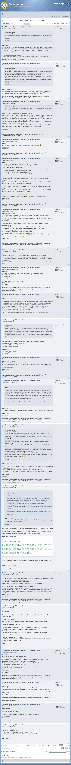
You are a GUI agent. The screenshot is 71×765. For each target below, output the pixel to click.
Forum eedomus (7, 14)
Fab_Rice (6, 28)
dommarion (6, 103)
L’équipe (50, 760)
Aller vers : (45, 751)
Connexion (66, 16)
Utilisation (14, 14)
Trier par (44, 745)
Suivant (67, 745)
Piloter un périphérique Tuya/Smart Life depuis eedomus (23, 20)
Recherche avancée (66, 4)
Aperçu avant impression (68, 13)
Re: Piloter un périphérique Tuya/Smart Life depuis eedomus (23, 27)
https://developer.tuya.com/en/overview (36, 306)
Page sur (56, 23)
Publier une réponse (5, 24)
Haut (68, 60)
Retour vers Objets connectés (8, 751)
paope (5, 607)
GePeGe (56, 294)
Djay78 (5, 64)
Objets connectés (21, 14)
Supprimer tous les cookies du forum (61, 760)
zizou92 (6, 251)
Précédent (4, 745)
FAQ (55, 16)
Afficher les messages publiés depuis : (23, 745)
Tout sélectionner (11, 536)
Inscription (60, 16)
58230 (5, 321)
